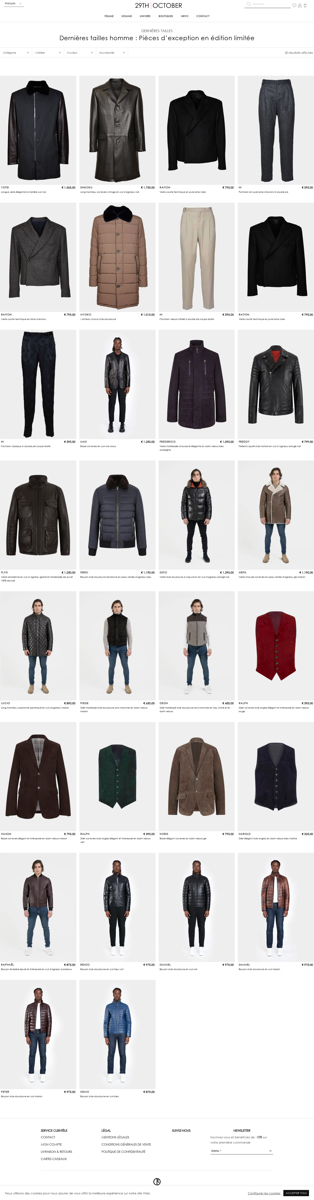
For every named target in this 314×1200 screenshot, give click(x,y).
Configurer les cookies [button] (264, 1193)
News (184, 16)
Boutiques (166, 16)
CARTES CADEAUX (54, 1159)
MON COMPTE (51, 1144)
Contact (202, 16)
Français (10, 3)
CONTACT (48, 1137)
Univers (145, 16)
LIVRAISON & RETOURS (56, 1151)
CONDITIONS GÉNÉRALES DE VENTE (126, 1144)
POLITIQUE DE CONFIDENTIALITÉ (123, 1151)
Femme (109, 16)
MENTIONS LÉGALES (115, 1137)
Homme (127, 16)
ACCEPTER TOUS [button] (296, 1193)
